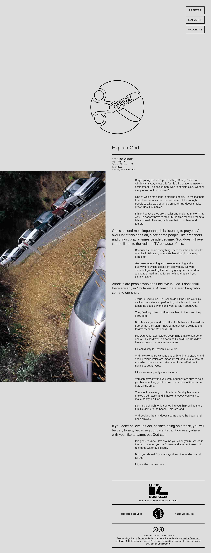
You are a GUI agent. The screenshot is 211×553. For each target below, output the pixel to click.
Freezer (195, 10)
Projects (195, 29)
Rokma (141, 538)
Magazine (195, 19)
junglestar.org (164, 544)
